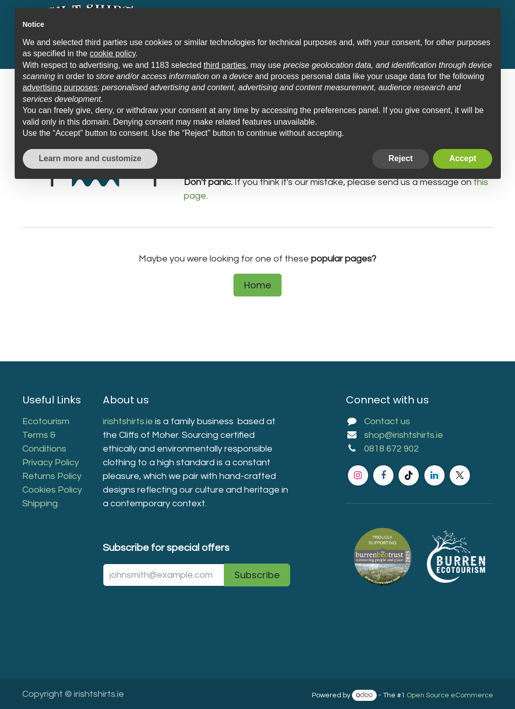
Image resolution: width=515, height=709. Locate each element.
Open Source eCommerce (450, 695)
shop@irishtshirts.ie (403, 435)
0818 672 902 (391, 449)
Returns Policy (52, 476)
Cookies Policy (52, 490)
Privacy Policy (50, 462)
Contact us (387, 421)
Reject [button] (400, 158)
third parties (225, 65)
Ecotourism (46, 421)
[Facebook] (383, 475)
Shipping (40, 503)
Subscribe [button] (257, 575)
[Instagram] (358, 475)
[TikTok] (409, 475)
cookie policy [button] (112, 53)
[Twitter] (460, 475)
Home (257, 285)
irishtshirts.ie (128, 421)
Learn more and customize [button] (90, 158)
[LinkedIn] (434, 475)
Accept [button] (462, 158)
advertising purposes (60, 87)
